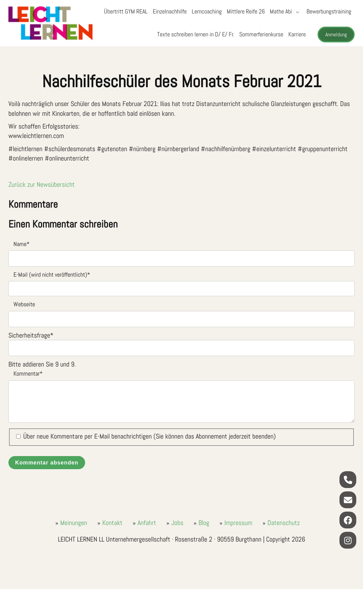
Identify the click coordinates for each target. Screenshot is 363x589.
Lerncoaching (207, 11)
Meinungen (73, 522)
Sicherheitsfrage (30, 335)
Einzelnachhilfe (170, 11)
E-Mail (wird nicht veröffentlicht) (49, 274)
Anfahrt (147, 522)
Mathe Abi (281, 11)
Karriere (297, 34)
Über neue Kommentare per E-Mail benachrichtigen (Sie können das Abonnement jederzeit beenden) (149, 436)
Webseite (24, 304)
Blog (203, 522)
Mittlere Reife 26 (246, 11)
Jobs (177, 522)
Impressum (238, 522)
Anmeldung (336, 34)
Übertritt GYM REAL (126, 11)
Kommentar (25, 373)
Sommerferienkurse (261, 34)
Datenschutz (283, 522)
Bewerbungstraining (328, 11)
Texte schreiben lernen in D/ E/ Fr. (195, 34)
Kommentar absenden (46, 462)
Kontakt (112, 522)
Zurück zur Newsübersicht (41, 184)
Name (19, 243)
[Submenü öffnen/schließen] (296, 12)
